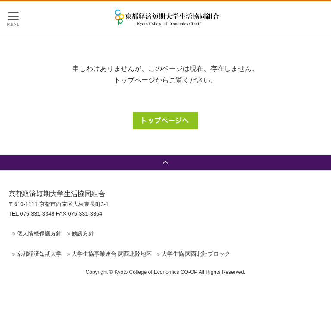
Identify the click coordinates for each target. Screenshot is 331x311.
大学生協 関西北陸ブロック (196, 254)
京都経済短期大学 (39, 254)
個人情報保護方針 (39, 233)
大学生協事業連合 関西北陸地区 (112, 254)
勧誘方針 (83, 233)
